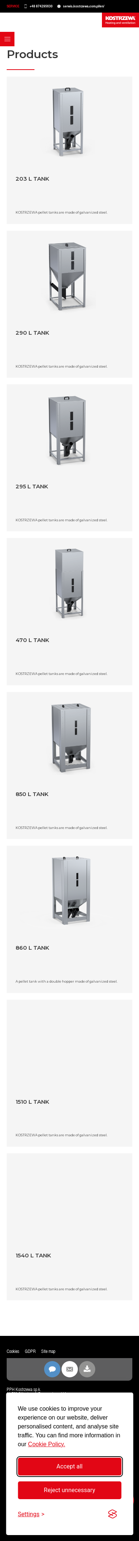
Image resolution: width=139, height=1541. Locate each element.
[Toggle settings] (31, 1514)
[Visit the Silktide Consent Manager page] (112, 1514)
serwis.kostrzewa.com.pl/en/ (83, 6)
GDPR (30, 1351)
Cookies (13, 1351)
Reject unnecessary (69, 1490)
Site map (48, 1351)
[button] (7, 39)
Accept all (69, 1466)
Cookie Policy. (46, 1444)
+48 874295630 (41, 6)
